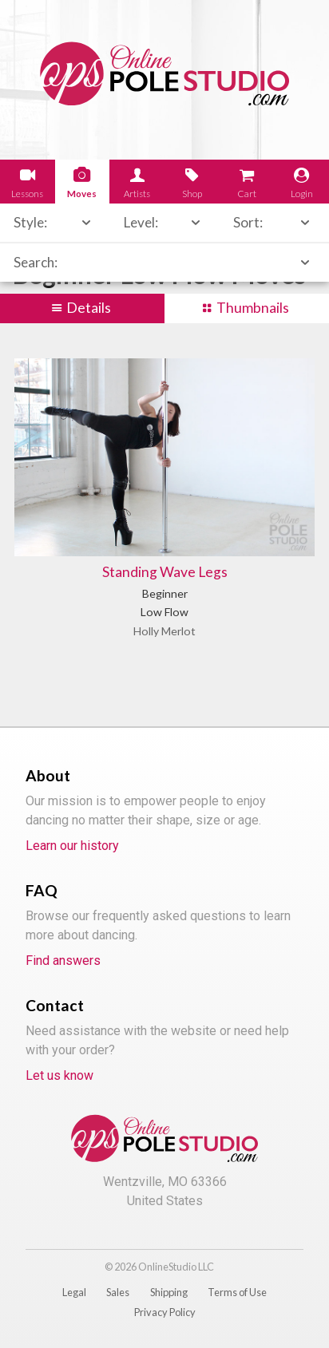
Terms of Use (237, 1292)
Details (88, 307)
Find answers (63, 960)
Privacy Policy (165, 1312)
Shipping (169, 1292)
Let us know (59, 1075)
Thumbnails (252, 307)
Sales (117, 1292)
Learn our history (72, 845)
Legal (74, 1292)
